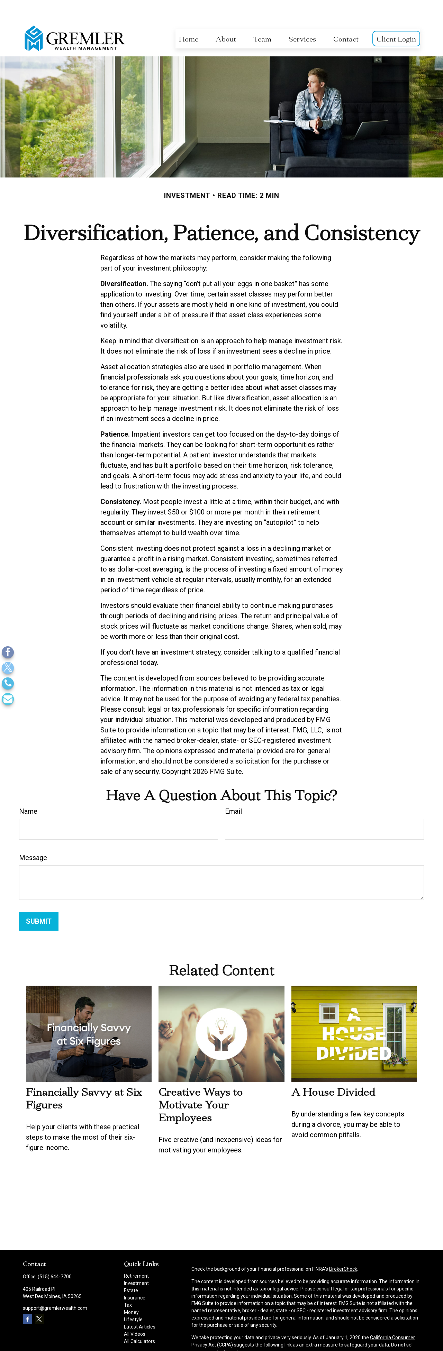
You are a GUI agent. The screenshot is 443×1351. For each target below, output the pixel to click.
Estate (131, 1269)
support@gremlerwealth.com (55, 1287)
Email (233, 790)
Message (33, 837)
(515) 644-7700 (55, 1256)
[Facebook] (8, 652)
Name (28, 790)
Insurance (134, 1277)
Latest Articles (139, 1306)
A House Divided (333, 1071)
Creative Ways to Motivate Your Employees (201, 1084)
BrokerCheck (343, 1248)
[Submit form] (38, 900)
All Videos (134, 1313)
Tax (128, 1284)
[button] (188, 18)
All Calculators (139, 1320)
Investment (136, 1262)
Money (131, 1291)
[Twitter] (8, 668)
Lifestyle (133, 1299)
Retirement (136, 1255)
